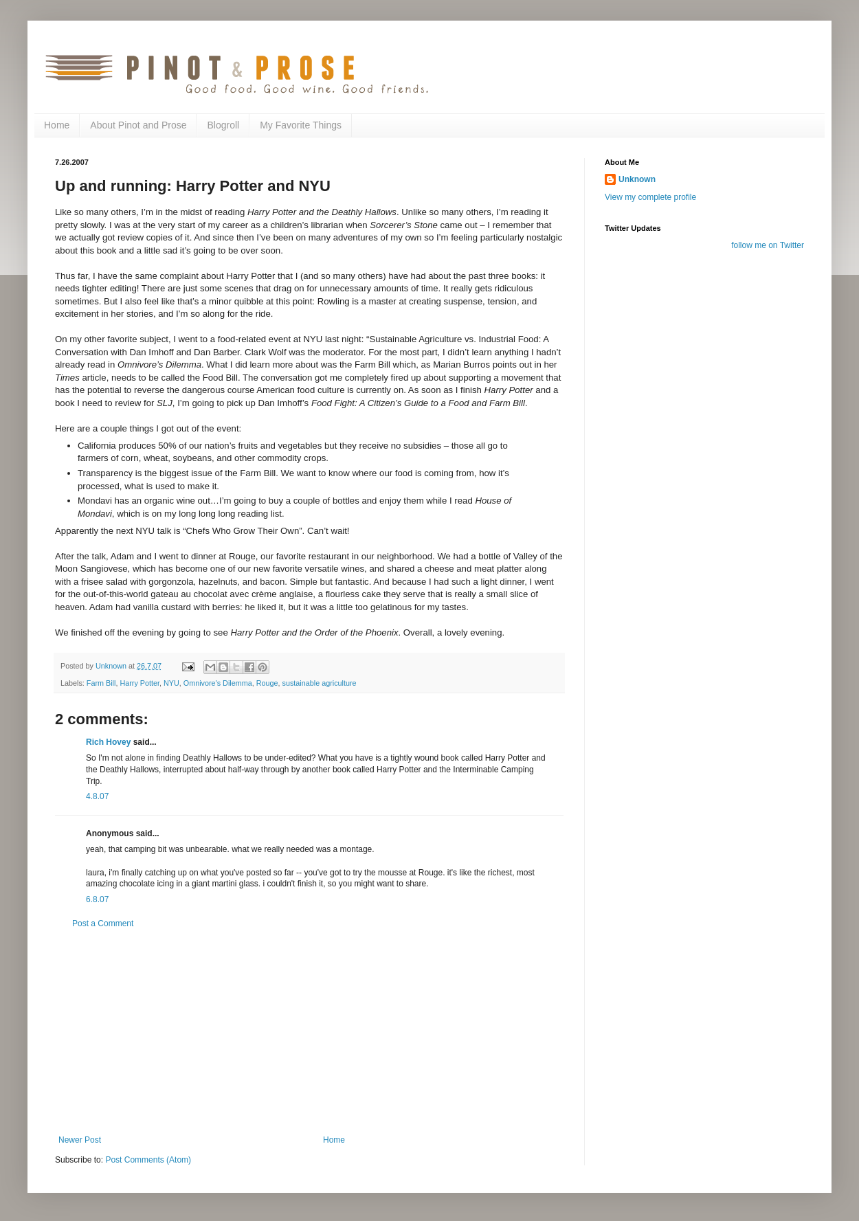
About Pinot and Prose (138, 125)
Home (56, 125)
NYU (171, 683)
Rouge (267, 683)
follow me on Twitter (767, 245)
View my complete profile (650, 197)
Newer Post (79, 1140)
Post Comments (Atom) (148, 1160)
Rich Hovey (108, 742)
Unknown (637, 179)
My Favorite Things (301, 125)
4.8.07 (97, 796)
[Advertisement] (309, 1032)
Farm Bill (101, 683)
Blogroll (223, 125)
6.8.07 (97, 899)
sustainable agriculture (319, 683)
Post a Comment (102, 923)
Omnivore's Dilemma (217, 683)
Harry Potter (139, 683)
